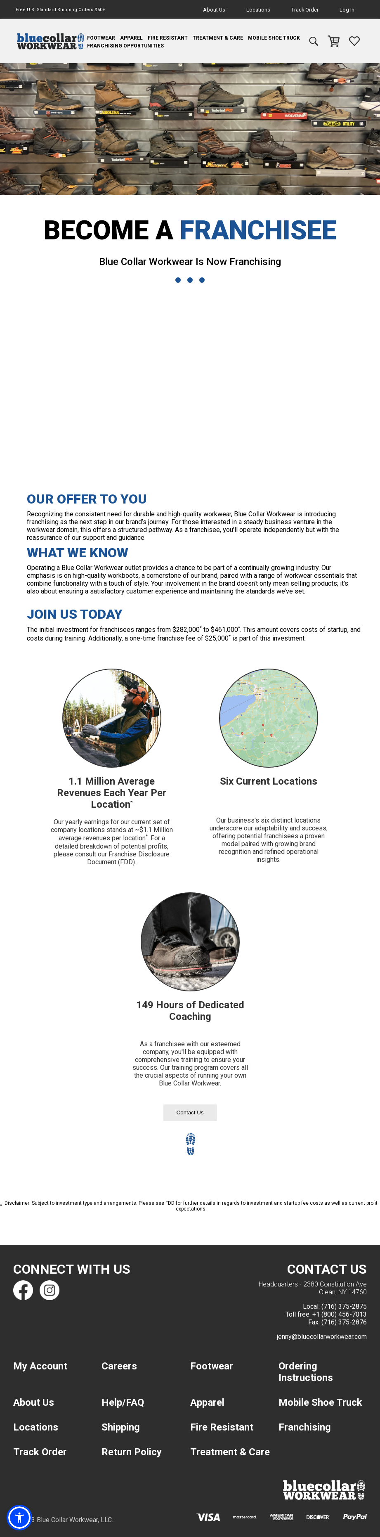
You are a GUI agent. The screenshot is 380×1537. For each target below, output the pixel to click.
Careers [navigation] (119, 1366)
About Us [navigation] (214, 10)
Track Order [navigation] (305, 10)
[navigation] (50, 41)
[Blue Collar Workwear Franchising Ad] (190, 381)
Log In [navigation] (347, 10)
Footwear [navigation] (101, 38)
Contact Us (190, 1112)
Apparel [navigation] (131, 38)
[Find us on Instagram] (49, 1290)
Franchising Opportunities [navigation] (125, 46)
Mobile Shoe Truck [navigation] (274, 38)
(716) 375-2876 (344, 1322)
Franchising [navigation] (305, 1427)
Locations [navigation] (258, 10)
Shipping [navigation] (120, 1427)
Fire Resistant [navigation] (168, 38)
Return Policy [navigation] (131, 1452)
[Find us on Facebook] (23, 1290)
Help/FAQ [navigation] (122, 1402)
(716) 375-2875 (344, 1306)
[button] (19, 1517)
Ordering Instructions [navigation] (306, 1371)
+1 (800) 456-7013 (339, 1314)
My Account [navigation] (40, 1366)
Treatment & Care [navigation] (218, 38)
